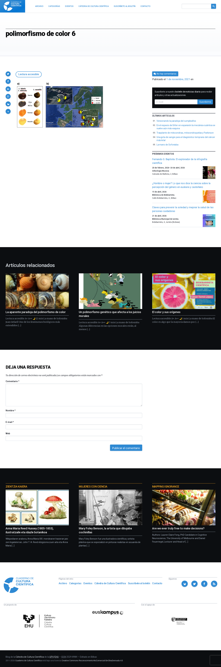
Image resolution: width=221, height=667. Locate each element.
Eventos (87, 583)
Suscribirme (205, 102)
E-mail (10, 422)
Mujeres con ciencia (93, 486)
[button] (8, 73)
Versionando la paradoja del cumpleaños (176, 121)
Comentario (12, 381)
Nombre (10, 410)
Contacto (157, 583)
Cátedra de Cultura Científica (110, 583)
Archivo (63, 583)
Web (8, 433)
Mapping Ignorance (165, 486)
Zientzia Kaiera (16, 486)
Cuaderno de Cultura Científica (28, 661)
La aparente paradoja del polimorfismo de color (36, 312)
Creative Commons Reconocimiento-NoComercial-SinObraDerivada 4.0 (92, 661)
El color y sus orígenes (166, 312)
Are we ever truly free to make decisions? (178, 528)
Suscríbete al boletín (139, 583)
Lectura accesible (28, 74)
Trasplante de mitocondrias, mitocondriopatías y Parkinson (185, 133)
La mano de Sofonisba (168, 144)
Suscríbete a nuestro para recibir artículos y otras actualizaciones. (183, 93)
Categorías (75, 583)
